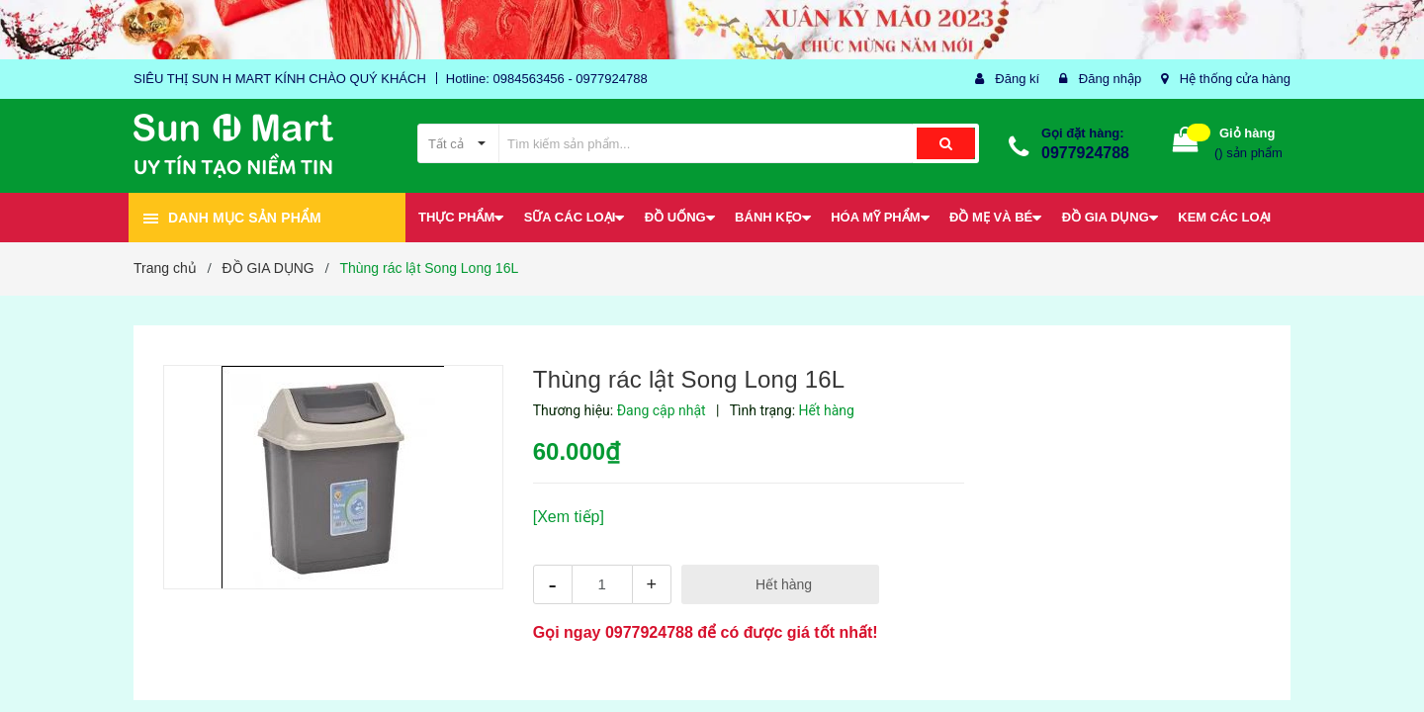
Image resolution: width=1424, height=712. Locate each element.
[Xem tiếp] (568, 516)
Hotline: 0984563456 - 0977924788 (547, 78)
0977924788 (1085, 152)
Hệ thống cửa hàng (1235, 78)
